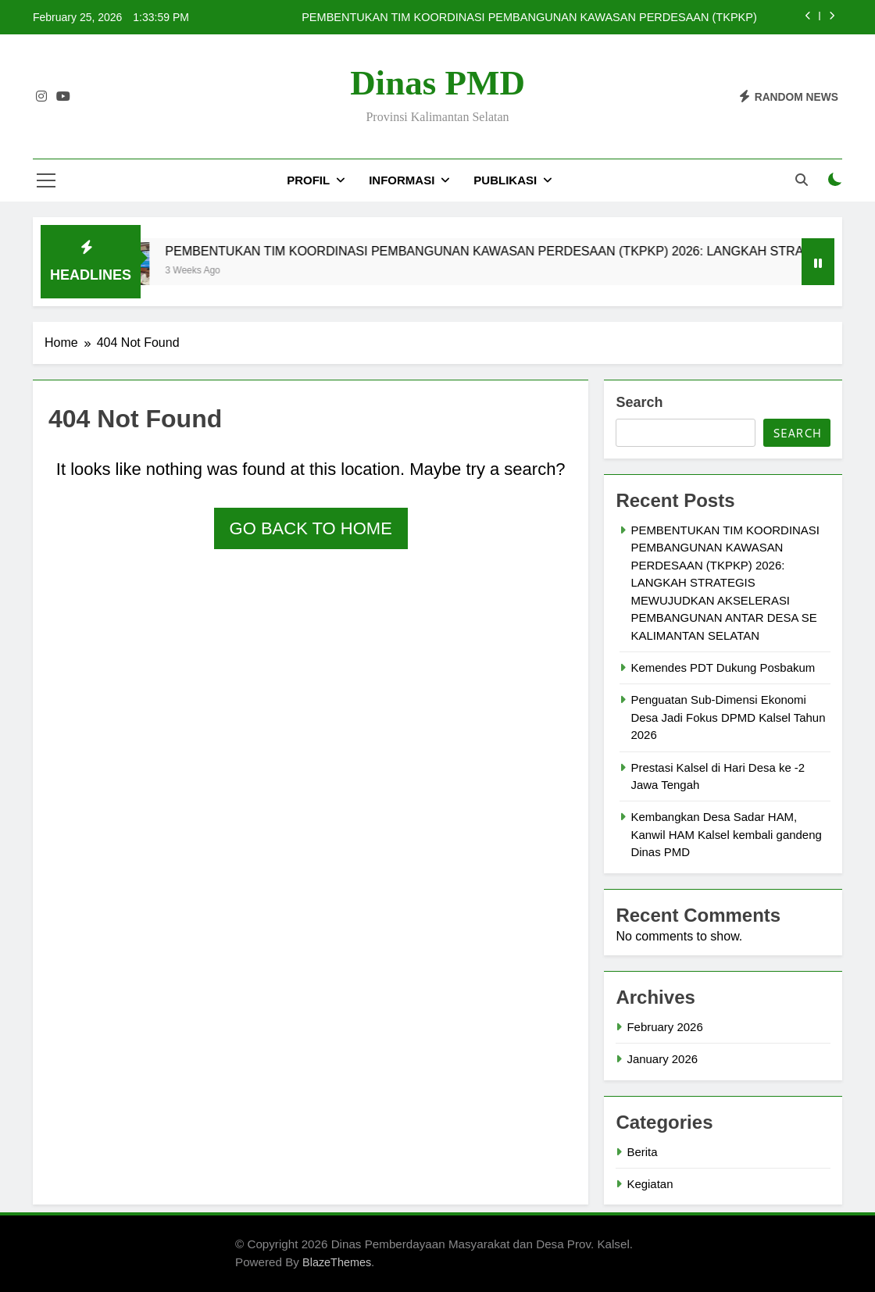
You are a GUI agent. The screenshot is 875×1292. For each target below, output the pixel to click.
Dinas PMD (437, 82)
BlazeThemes (336, 1262)
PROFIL (308, 180)
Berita (642, 1151)
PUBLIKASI (505, 180)
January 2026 (662, 1058)
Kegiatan (650, 1183)
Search (639, 402)
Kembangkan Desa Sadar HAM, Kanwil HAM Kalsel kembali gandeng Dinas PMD (725, 834)
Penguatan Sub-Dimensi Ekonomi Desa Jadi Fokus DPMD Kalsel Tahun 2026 (727, 717)
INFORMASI (401, 180)
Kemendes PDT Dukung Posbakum (722, 667)
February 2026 (664, 1026)
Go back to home (311, 528)
